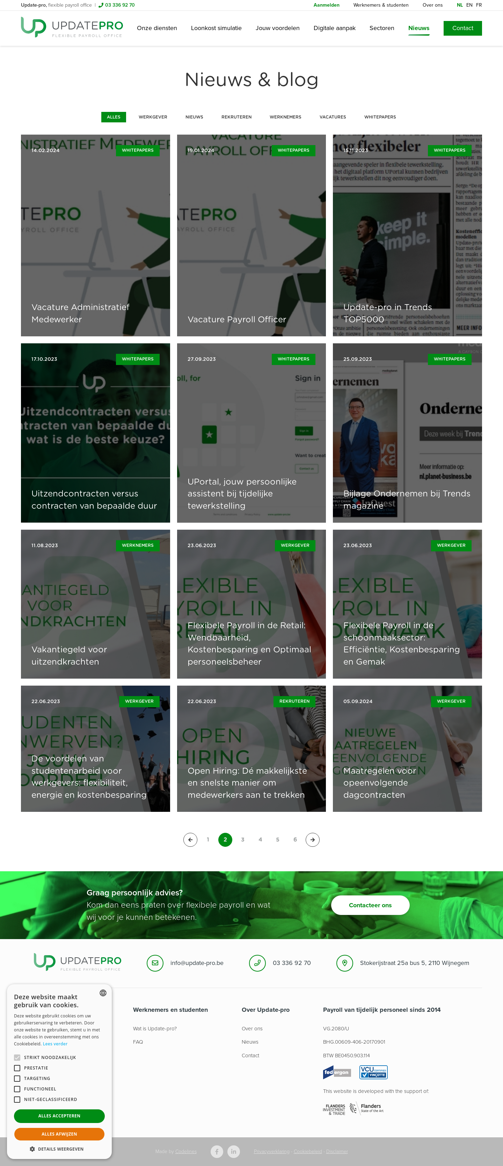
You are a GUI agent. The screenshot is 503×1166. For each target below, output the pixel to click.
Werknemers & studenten (381, 5)
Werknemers (285, 117)
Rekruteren (236, 117)
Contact (462, 28)
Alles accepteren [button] (59, 1116)
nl (460, 5)
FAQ (138, 1042)
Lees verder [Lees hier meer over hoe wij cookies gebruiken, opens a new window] (55, 1044)
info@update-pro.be (197, 963)
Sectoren (382, 28)
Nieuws (419, 28)
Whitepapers (380, 117)
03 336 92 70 (120, 5)
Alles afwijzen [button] (59, 1134)
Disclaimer (337, 1151)
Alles (114, 117)
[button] (59, 1148)
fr (479, 5)
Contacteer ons (370, 905)
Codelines (186, 1151)
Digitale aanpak (335, 28)
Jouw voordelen (278, 28)
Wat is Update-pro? (155, 1028)
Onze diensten (157, 28)
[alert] (59, 1071)
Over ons (433, 5)
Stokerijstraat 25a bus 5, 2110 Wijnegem (414, 963)
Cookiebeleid (308, 1151)
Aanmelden (327, 5)
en (469, 5)
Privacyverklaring (272, 1151)
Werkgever (153, 117)
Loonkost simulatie (216, 28)
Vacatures (333, 117)
